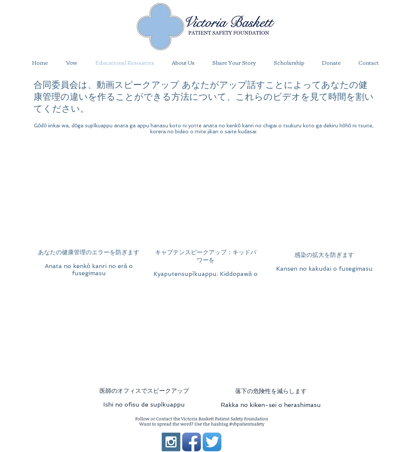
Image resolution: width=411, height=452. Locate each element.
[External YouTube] (89, 198)
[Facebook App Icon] (191, 442)
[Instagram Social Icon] (171, 442)
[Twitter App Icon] (212, 442)
